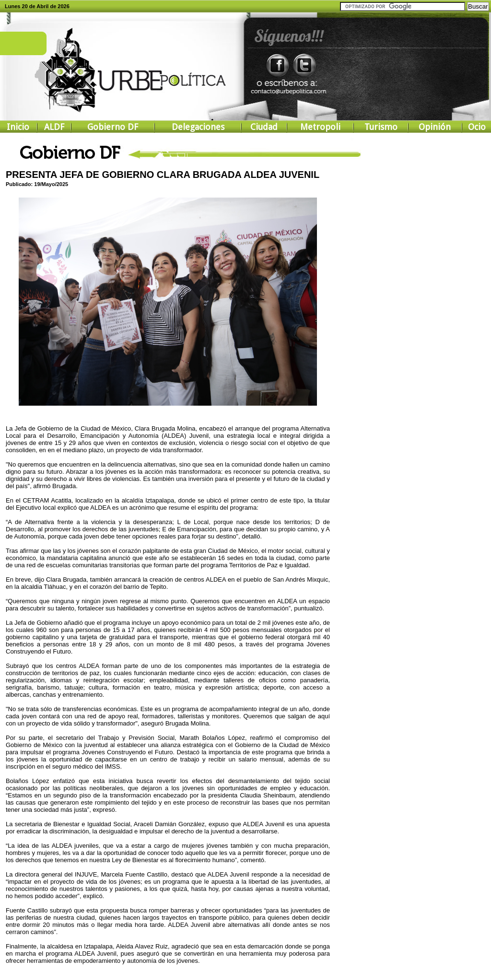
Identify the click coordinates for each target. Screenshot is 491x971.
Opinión (435, 127)
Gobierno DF (112, 127)
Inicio (18, 127)
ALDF (54, 127)
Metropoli (320, 127)
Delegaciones (198, 127)
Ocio (477, 127)
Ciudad (264, 127)
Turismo (380, 127)
